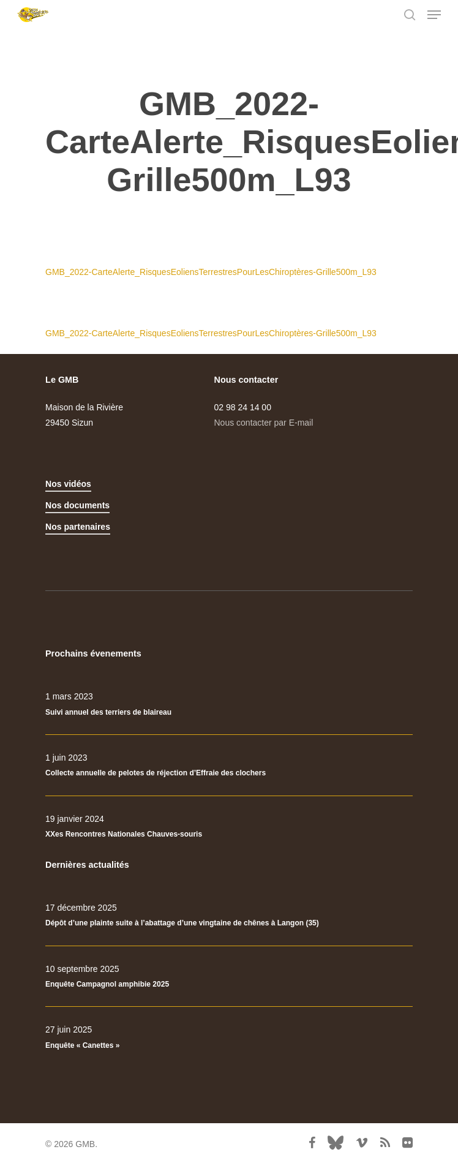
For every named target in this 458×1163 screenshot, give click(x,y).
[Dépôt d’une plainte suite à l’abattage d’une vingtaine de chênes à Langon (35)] (229, 915)
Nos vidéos (68, 484)
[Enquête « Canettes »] (229, 1037)
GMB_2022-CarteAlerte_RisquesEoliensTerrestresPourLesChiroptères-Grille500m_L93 (211, 272)
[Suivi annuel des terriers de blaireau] (229, 704)
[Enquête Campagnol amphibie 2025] (229, 976)
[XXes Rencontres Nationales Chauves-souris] (229, 826)
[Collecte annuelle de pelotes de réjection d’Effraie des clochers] (229, 765)
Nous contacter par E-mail (263, 422)
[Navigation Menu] (434, 15)
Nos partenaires (77, 527)
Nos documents (77, 505)
